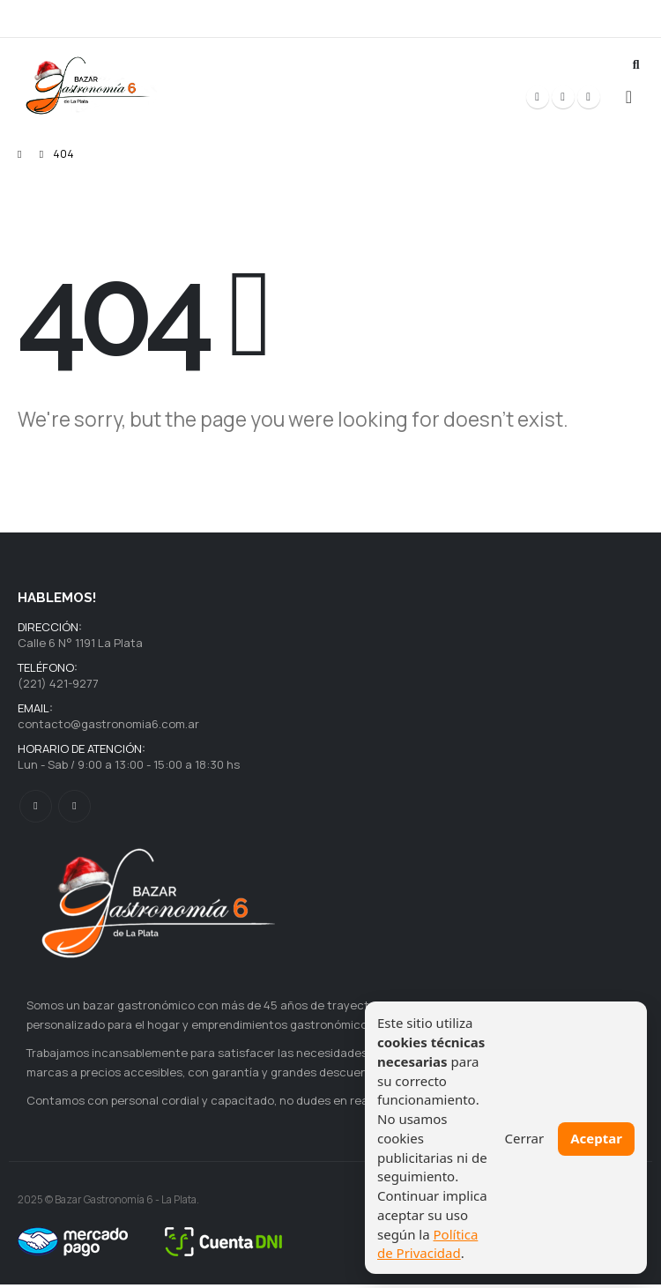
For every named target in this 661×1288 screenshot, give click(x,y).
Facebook (35, 809)
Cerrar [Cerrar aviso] (525, 1138)
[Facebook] (537, 97)
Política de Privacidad (427, 1243)
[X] (563, 97)
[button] (635, 64)
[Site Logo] (88, 86)
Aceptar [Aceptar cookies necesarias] (596, 1138)
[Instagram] (588, 97)
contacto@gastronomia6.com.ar (108, 726)
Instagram (74, 809)
